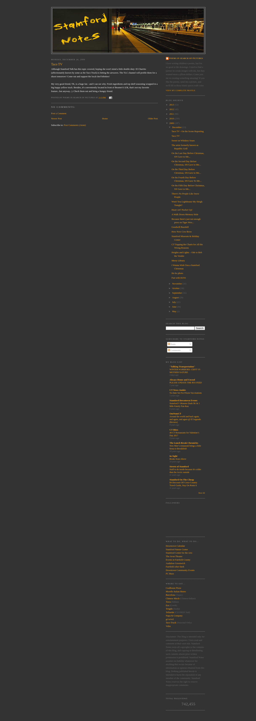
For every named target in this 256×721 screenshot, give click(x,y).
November (177, 283)
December (177, 127)
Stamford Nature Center (177, 549)
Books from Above (178, 459)
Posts (171, 344)
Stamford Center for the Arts (179, 552)
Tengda (169, 608)
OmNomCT (175, 413)
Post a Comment (58, 113)
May (174, 311)
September (177, 293)
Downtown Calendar (175, 546)
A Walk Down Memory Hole (185, 214)
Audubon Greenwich (175, 563)
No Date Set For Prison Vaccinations (186, 393)
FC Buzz (170, 573)
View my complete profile (181, 90)
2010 (172, 118)
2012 (172, 109)
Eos (167, 605)
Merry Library (178, 260)
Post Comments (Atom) (75, 125)
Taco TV (176, 136)
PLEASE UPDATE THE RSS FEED (186, 382)
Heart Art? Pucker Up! (182, 209)
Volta (168, 626)
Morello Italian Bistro (176, 591)
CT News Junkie (178, 390)
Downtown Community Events (180, 570)
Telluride (170, 612)
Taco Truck (171, 622)
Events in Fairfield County (178, 559)
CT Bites (174, 429)
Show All (201, 493)
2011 (172, 114)
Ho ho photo (177, 273)
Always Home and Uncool (182, 379)
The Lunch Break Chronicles (184, 443)
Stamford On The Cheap (182, 479)
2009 (172, 123)
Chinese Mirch (173, 598)
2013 (172, 104)
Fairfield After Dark (175, 566)
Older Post (153, 118)
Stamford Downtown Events (184, 400)
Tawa (168, 601)
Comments (174, 350)
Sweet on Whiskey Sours (183, 140)
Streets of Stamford (179, 466)
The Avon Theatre (174, 556)
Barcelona (170, 595)
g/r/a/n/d (170, 619)
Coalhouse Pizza (173, 588)
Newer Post (56, 118)
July (174, 302)
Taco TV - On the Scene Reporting (188, 131)
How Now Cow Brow (182, 231)
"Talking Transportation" (182, 366)
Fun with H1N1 (179, 277)
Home (105, 118)
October (176, 288)
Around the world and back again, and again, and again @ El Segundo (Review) (185, 419)
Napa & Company (174, 615)
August (175, 297)
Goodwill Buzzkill (180, 227)
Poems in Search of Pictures (186, 58)
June (174, 306)
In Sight (173, 456)
